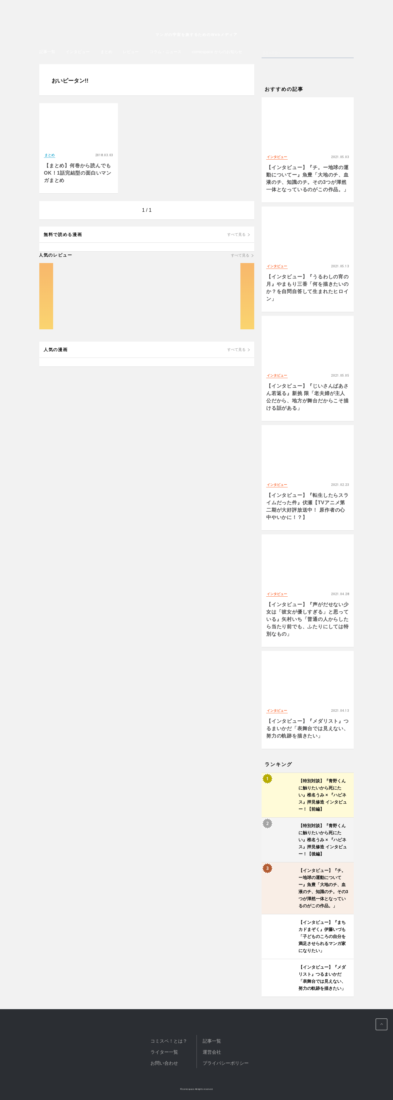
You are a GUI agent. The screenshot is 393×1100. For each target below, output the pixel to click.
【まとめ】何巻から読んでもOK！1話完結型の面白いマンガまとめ (77, 173)
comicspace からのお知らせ (217, 51)
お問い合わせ (164, 1063)
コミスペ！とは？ (168, 1041)
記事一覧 (47, 51)
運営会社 (212, 1052)
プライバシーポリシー (226, 1063)
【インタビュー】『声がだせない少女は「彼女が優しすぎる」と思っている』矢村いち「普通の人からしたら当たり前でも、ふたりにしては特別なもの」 (307, 619)
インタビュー (78, 51)
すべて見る (236, 234)
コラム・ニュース (165, 51)
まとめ (106, 51)
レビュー (131, 51)
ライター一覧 (164, 1052)
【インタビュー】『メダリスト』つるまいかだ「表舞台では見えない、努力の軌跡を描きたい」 (307, 728)
